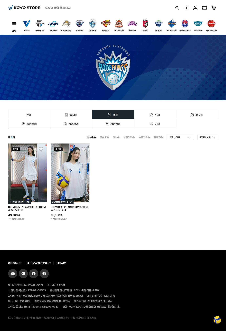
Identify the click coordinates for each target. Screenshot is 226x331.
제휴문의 (61, 263)
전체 (29, 114)
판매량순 (158, 137)
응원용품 (32, 123)
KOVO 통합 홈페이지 (58, 7)
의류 (115, 114)
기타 (157, 123)
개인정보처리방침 (39, 263)
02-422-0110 (107, 295)
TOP (217, 321)
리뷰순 (116, 137)
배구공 (199, 114)
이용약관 (15, 263)
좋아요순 (104, 137)
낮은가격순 (129, 137)
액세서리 (73, 123)
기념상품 (115, 123)
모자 (157, 114)
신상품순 (91, 137)
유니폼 (73, 114)
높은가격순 (144, 137)
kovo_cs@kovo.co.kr (45, 306)
